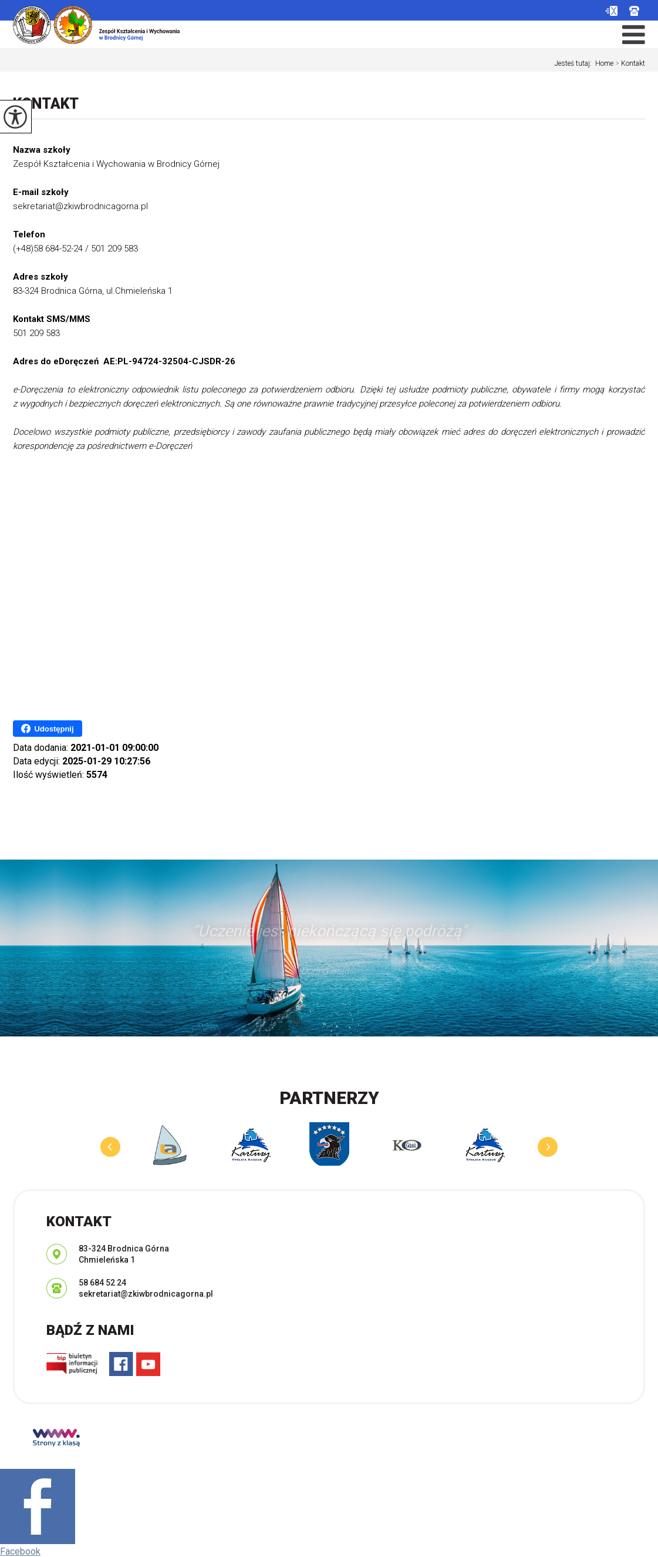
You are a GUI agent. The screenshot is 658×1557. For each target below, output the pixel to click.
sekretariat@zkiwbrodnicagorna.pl (611, 11)
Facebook (20, 1551)
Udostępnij (47, 728)
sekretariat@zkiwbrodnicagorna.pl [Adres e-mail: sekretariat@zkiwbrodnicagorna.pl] (146, 1293)
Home (604, 63)
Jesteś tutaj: (575, 63)
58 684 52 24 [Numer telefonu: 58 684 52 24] (102, 1282)
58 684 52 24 (634, 11)
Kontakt (629, 63)
